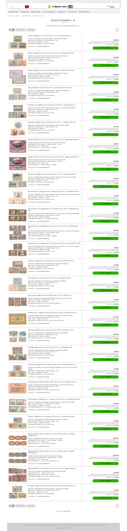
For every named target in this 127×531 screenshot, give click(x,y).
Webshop (59, 528)
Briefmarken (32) (84, 12)
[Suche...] (27, 6)
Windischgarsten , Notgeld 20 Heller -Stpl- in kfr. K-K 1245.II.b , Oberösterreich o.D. (52, 382)
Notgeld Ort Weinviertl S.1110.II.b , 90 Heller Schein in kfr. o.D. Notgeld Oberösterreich (53, 157)
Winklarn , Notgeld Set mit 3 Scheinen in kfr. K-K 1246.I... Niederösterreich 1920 (51, 416)
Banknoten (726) (13, 12)
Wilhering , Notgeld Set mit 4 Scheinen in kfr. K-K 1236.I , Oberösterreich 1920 (51, 330)
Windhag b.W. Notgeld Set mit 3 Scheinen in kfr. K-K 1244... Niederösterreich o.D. (52, 364)
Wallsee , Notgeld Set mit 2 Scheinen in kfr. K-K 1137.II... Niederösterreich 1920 (51, 70)
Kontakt (32, 525)
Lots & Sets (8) (72, 12)
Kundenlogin (106, 1)
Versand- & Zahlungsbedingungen (44, 525)
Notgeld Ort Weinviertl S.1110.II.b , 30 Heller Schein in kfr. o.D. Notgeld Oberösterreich (53, 139)
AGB (79, 525)
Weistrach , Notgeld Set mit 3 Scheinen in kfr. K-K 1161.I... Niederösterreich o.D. (51, 261)
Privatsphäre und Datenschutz (89, 525)
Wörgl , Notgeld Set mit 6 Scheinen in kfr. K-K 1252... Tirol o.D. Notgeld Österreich (52, 468)
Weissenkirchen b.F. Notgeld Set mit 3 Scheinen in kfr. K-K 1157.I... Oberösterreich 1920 (53, 191)
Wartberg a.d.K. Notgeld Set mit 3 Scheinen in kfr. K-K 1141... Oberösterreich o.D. (51, 105)
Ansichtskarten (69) (49, 12)
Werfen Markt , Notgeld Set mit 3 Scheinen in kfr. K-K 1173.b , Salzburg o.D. (50, 295)
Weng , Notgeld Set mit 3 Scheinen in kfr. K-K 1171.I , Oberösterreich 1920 (49, 278)
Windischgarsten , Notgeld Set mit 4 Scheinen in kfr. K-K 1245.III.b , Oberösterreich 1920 (54, 399)
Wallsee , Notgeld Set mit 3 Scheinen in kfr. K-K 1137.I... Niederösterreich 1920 (51, 53)
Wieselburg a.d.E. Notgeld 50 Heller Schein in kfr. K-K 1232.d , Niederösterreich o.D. (52, 312)
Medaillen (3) (61, 12)
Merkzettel (115, 1)
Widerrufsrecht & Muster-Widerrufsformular (65, 525)
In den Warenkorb (106, 48)
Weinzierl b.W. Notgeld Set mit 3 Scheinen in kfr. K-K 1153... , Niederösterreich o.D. (52, 174)
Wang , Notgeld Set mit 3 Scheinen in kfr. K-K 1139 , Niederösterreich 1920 (49, 87)
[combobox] (20, 30)
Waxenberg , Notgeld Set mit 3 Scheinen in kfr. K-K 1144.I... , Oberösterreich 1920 (51, 122)
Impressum (26, 525)
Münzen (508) (25, 12)
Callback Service (102, 525)
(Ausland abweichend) (44, 46)
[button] (10, 30)
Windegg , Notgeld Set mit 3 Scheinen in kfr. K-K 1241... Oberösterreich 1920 (50, 347)
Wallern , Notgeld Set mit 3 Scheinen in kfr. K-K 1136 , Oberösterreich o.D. (49, 36)
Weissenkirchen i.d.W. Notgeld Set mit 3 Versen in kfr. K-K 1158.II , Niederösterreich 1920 (54, 243)
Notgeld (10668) (35, 12)
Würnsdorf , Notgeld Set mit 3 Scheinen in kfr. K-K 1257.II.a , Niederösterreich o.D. (52, 486)
